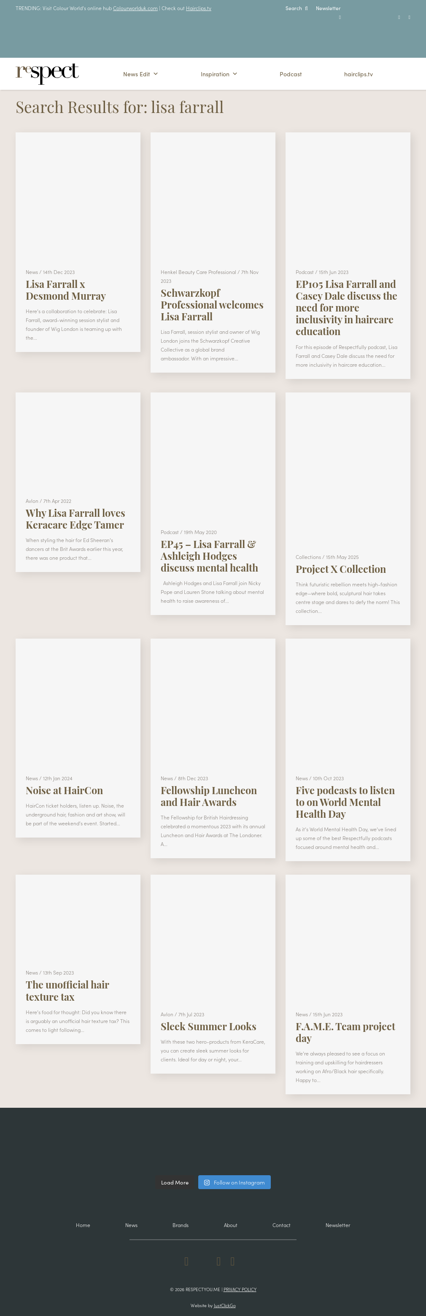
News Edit (141, 73)
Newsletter (328, 7)
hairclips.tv (358, 74)
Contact (281, 1224)
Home (83, 1224)
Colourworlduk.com (135, 7)
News (131, 1224)
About (230, 1224)
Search (297, 7)
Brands (181, 1224)
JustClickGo (225, 1305)
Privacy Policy (240, 1289)
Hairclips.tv (198, 7)
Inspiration (219, 73)
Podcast (291, 74)
